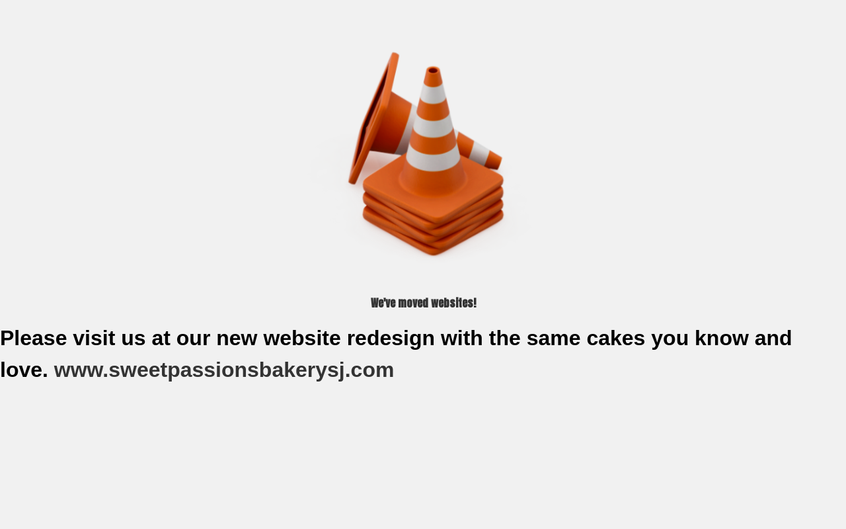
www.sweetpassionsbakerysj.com (227, 370)
